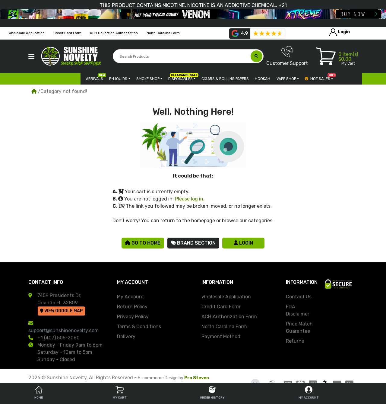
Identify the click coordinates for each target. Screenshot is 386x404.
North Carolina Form (224, 326)
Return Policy (132, 306)
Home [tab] (38, 392)
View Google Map (61, 310)
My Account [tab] (309, 392)
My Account (130, 297)
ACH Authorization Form (229, 316)
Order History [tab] (212, 392)
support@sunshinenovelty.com (63, 330)
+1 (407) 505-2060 (58, 338)
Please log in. (189, 199)
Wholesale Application (226, 297)
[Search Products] (181, 56)
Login (243, 243)
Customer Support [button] (287, 56)
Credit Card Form (220, 306)
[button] (31, 56)
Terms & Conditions (139, 326)
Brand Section (193, 243)
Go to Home (142, 243)
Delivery (126, 336)
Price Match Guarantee (299, 327)
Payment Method (220, 336)
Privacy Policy (133, 316)
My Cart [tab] (120, 392)
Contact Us (299, 297)
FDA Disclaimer (297, 310)
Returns (295, 341)
